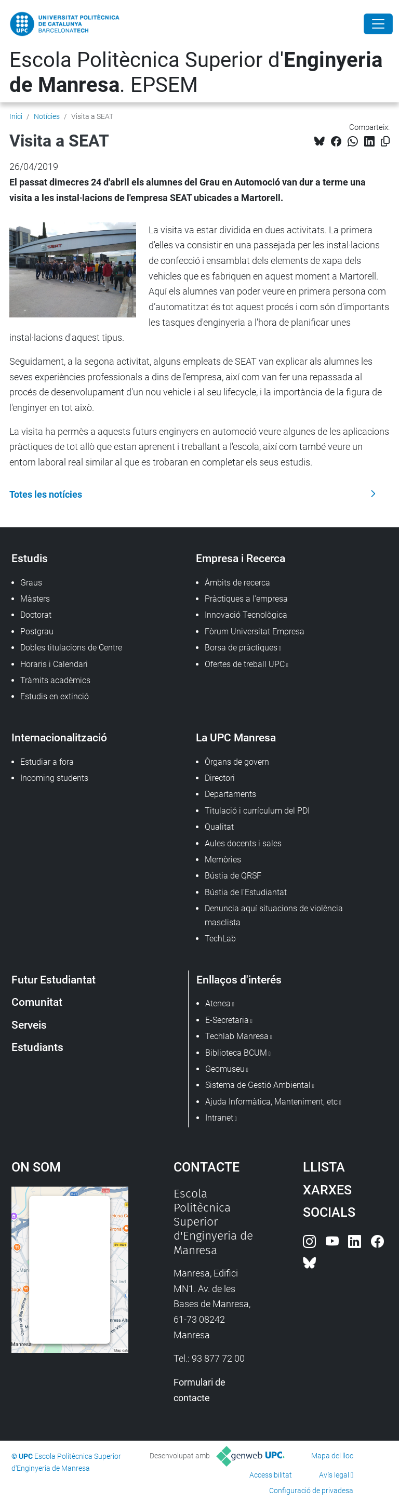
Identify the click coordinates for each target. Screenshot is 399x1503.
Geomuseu (225, 1069)
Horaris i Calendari (54, 664)
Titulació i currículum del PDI (257, 811)
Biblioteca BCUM (236, 1053)
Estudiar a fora (47, 762)
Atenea (218, 1003)
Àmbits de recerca (237, 583)
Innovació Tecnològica (246, 615)
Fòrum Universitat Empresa (254, 631)
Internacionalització (59, 737)
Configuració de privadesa (311, 1490)
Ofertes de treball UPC (245, 664)
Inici (15, 116)
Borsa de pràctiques (241, 648)
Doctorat (35, 615)
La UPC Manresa (236, 737)
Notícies (47, 116)
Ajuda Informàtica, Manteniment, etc (271, 1102)
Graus (31, 583)
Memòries (223, 859)
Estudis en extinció (54, 696)
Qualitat (219, 827)
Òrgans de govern (237, 762)
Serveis (29, 1024)
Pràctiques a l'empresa (246, 599)
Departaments (230, 794)
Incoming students (54, 778)
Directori (220, 778)
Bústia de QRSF (233, 876)
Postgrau (37, 631)
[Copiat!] (385, 142)
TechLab (220, 938)
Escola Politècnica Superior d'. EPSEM (195, 72)
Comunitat (36, 1001)
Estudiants (37, 1047)
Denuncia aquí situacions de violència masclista (274, 915)
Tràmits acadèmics (55, 680)
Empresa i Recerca (240, 558)
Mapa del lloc (332, 1456)
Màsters (35, 599)
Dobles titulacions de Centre (71, 648)
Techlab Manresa (237, 1036)
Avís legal (334, 1475)
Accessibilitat (270, 1475)
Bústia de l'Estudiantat (246, 892)
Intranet (219, 1118)
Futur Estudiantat (53, 979)
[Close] (378, 24)
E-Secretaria (227, 1020)
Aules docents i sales (243, 843)
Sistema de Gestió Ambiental (258, 1085)
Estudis (29, 558)
